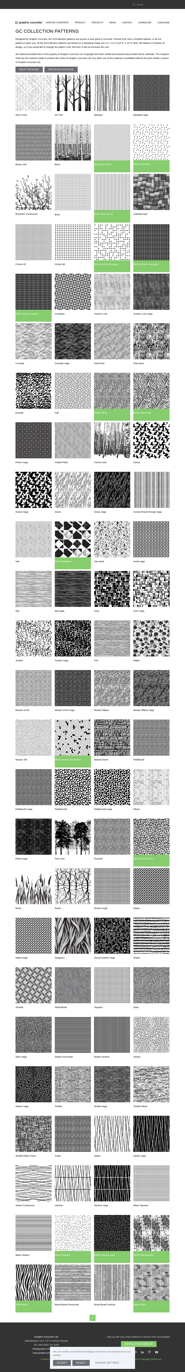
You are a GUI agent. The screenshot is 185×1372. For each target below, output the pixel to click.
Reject (81, 1363)
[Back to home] (29, 13)
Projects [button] (97, 13)
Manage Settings (107, 1363)
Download (145, 13)
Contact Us (46, 1359)
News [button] (112, 13)
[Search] (151, 4)
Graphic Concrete (57, 13)
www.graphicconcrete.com (46, 1352)
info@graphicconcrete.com (46, 1348)
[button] (93, 1318)
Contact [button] (127, 13)
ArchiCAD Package (61, 69)
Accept (62, 1363)
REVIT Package (29, 69)
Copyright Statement (150, 1359)
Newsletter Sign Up (139, 1344)
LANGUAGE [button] (163, 13)
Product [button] (80, 13)
